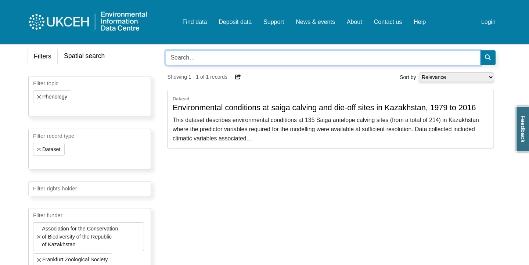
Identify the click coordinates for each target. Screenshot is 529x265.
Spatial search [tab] (84, 56)
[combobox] (89, 96)
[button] (238, 76)
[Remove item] (39, 97)
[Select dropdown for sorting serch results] (456, 77)
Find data (195, 22)
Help (420, 22)
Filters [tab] (42, 56)
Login (488, 22)
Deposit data (235, 22)
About (354, 22)
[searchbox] (35, 109)
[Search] (488, 57)
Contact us (388, 22)
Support (273, 22)
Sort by (408, 77)
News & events (315, 22)
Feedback (523, 129)
